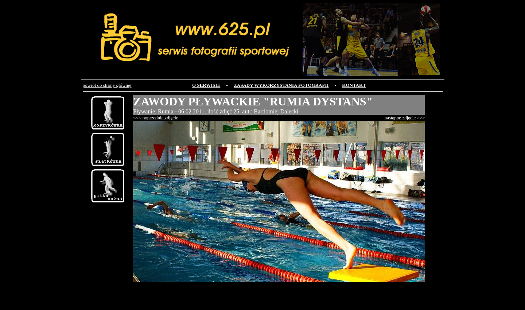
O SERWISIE (206, 85)
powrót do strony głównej (107, 85)
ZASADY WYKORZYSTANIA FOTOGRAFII (281, 85)
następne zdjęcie (400, 117)
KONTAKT (354, 85)
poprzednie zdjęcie (160, 117)
